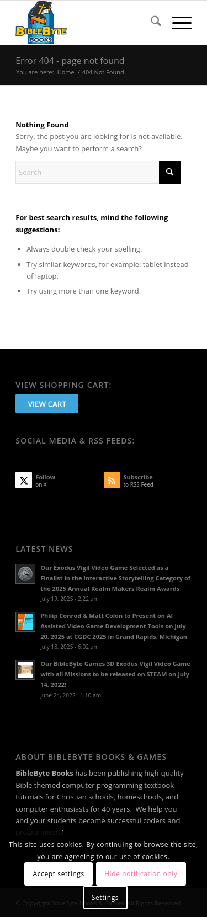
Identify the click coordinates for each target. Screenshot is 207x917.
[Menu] (176, 23)
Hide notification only (140, 873)
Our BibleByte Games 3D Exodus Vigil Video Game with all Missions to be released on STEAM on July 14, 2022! (115, 674)
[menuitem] (150, 23)
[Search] (150, 23)
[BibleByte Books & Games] (85, 23)
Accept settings (58, 873)
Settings (105, 897)
